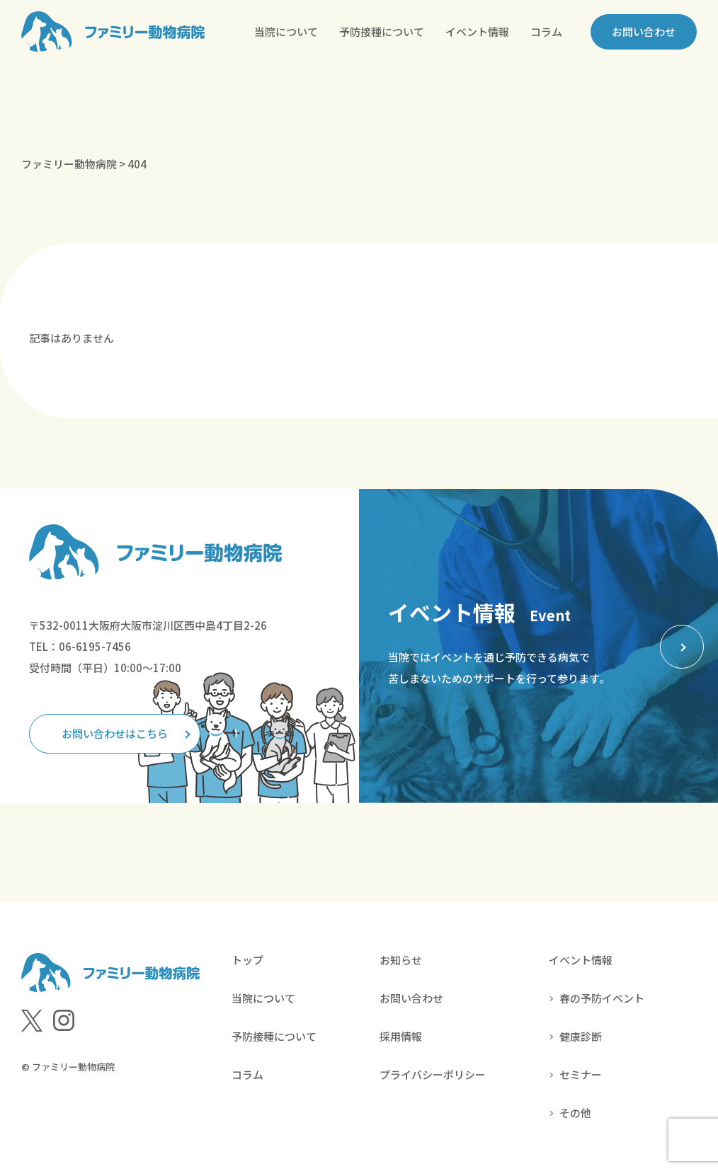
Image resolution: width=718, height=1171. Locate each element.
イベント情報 (477, 31)
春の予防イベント (601, 998)
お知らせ (401, 959)
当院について (286, 31)
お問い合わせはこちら (115, 733)
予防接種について (381, 31)
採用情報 (401, 1036)
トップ (247, 959)
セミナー (580, 1074)
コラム (546, 31)
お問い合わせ (644, 31)
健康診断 (580, 1036)
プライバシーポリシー (433, 1074)
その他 (575, 1112)
